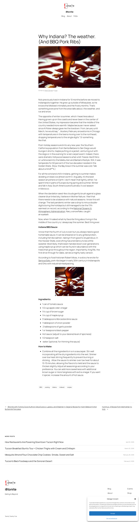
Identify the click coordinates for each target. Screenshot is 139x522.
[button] (135, 499)
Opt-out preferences (111, 518)
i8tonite (69, 11)
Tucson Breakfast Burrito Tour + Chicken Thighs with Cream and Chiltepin (40, 448)
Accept (112, 513)
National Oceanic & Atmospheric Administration (65, 210)
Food (55, 90)
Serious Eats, (44, 260)
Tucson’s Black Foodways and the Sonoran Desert (28, 461)
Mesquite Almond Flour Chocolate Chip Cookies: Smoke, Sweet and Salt (39, 455)
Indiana (54, 387)
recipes (69, 387)
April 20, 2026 (130, 442)
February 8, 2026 (129, 461)
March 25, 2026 (129, 448)
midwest (62, 387)
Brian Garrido (49, 90)
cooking (47, 387)
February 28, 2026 (128, 455)
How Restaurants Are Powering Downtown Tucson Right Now (34, 442)
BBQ (40, 387)
